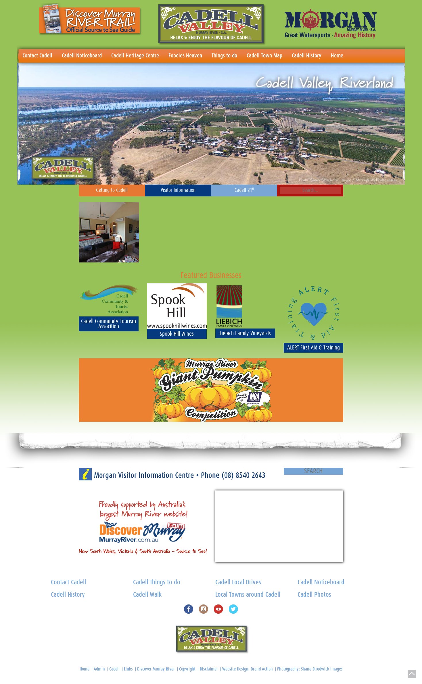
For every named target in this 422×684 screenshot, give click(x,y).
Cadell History (306, 56)
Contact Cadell (37, 56)
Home (337, 56)
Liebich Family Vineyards (245, 333)
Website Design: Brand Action (247, 669)
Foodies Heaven (185, 56)
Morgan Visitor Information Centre (145, 475)
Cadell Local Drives (238, 582)
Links (128, 669)
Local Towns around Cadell (247, 595)
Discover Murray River (156, 669)
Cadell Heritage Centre (135, 56)
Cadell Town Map (264, 56)
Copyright (187, 669)
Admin (99, 669)
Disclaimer (209, 669)
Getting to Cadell (112, 190)
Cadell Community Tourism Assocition (108, 324)
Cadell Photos (314, 595)
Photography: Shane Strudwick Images (310, 669)
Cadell (114, 669)
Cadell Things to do (156, 582)
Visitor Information (178, 190)
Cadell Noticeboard (82, 56)
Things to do (224, 56)
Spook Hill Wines (177, 334)
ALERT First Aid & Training (313, 347)
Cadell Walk (147, 595)
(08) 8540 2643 (243, 475)
